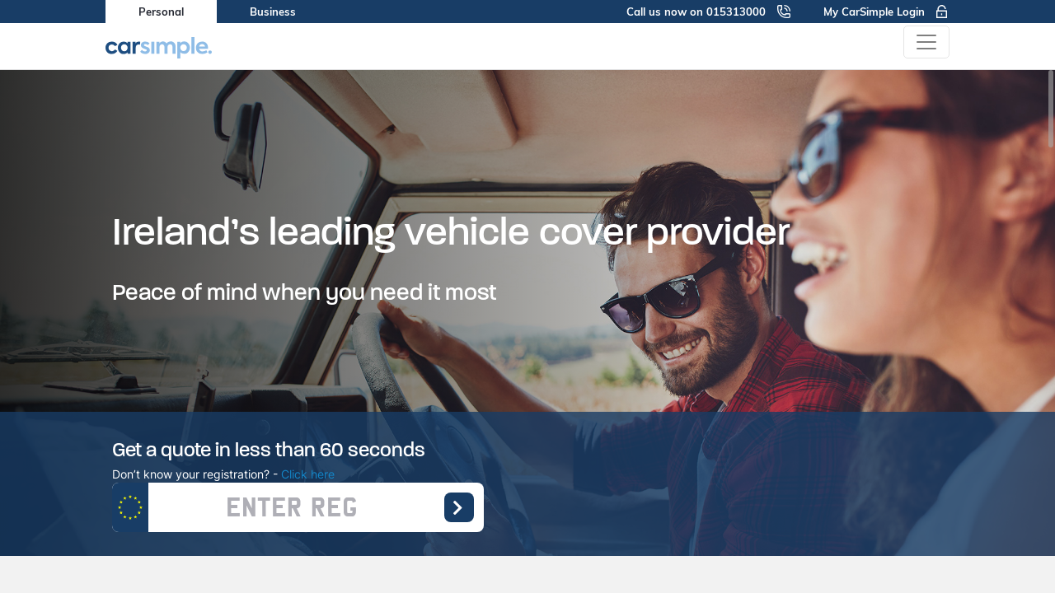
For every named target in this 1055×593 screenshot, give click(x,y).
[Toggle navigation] (926, 42)
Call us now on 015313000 (708, 11)
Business (273, 11)
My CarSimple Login (886, 11)
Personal (161, 11)
